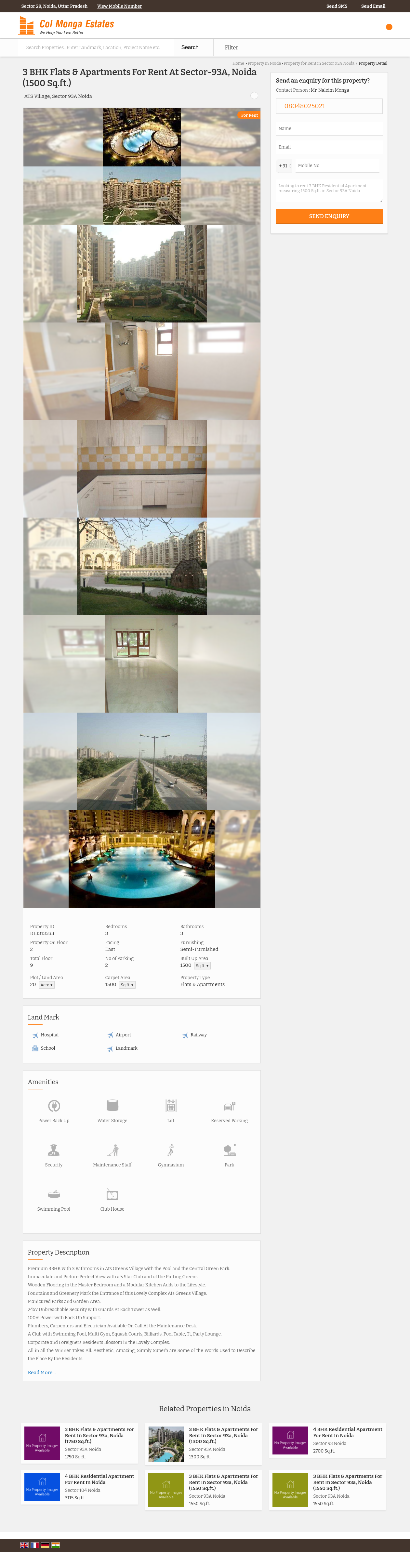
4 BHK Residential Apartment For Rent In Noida (347, 1432)
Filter (231, 47)
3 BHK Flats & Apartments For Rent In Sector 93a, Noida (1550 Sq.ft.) (223, 1482)
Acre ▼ (47, 984)
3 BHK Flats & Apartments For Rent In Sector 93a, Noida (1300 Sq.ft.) (223, 1435)
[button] (119, 6)
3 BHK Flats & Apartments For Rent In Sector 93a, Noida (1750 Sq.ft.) (99, 1435)
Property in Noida (264, 63)
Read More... (42, 1372)
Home (238, 63)
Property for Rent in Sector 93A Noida (319, 63)
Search (190, 47)
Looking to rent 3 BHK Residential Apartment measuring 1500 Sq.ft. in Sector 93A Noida (329, 190)
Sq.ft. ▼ (202, 965)
